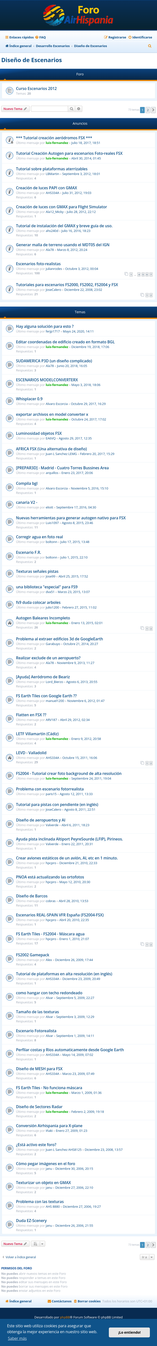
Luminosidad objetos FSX (39, 433)
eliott (49, 507)
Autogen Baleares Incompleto (43, 618)
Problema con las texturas (40, 1201)
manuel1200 (55, 701)
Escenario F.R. (28, 552)
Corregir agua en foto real (39, 537)
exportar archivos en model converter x (52, 414)
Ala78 (50, 249)
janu (49, 1168)
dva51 (50, 592)
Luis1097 (52, 523)
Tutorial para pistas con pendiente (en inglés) (57, 804)
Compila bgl (27, 483)
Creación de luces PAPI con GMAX (46, 188)
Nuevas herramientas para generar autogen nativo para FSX (71, 518)
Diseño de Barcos (31, 896)
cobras (51, 901)
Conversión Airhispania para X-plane (49, 1125)
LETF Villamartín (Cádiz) (37, 733)
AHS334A (52, 193)
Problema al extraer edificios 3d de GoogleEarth (59, 639)
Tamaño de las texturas (37, 1011)
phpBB (65, 1317)
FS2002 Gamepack (32, 955)
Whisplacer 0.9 (29, 399)
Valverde (52, 825)
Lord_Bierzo (54, 682)
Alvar (49, 998)
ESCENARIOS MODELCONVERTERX (47, 380)
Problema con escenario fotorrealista (50, 789)
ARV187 (51, 719)
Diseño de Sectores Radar (39, 1106)
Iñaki (49, 1130)
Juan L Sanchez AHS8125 (64, 1149)
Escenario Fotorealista (36, 1030)
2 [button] (148, 110)
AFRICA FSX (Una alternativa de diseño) (51, 449)
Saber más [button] (17, 1338)
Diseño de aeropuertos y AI (40, 820)
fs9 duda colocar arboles (38, 602)
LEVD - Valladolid (31, 752)
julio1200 (52, 607)
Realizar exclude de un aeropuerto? (48, 658)
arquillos (52, 473)
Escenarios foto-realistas (38, 263)
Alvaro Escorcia (57, 404)
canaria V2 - (26, 502)
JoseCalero (53, 289)
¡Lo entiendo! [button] (129, 1332)
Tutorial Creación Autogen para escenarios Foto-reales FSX (69, 153)
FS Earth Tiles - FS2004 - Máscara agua (50, 934)
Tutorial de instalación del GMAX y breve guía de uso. (64, 225)
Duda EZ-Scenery (31, 1220)
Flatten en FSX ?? (31, 714)
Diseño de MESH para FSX (39, 1068)
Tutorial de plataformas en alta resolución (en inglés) (64, 974)
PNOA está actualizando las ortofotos (50, 877)
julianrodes (54, 268)
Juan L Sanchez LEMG (61, 454)
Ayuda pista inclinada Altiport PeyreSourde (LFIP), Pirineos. (69, 839)
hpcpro (51, 863)
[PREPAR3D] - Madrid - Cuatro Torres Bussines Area (62, 468)
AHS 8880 (53, 1206)
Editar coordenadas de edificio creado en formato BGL (65, 342)
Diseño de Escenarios (31, 60)
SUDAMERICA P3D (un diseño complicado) (54, 361)
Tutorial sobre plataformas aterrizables (51, 169)
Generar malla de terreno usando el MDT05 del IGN (62, 244)
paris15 (51, 794)
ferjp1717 (53, 331)
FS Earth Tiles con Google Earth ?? (46, 696)
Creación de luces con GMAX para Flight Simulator (61, 207)
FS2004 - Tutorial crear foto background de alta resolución (69, 773)
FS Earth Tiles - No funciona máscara (49, 1087)
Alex (49, 960)
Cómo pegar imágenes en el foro (45, 1163)
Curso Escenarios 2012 (36, 88)
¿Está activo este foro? (36, 1144)
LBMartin (52, 174)
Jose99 (50, 576)
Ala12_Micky (55, 212)
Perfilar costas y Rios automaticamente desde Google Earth (70, 1049)
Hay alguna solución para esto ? (44, 326)
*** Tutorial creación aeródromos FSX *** (54, 137)
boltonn (51, 542)
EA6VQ (51, 438)
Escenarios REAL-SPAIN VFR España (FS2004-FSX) (60, 915)
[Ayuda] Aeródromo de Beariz (43, 677)
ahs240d (52, 230)
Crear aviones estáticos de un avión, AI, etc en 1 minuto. (67, 858)
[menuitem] (40, 37)
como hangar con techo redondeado (49, 993)
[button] (153, 110)
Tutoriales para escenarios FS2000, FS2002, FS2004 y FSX (67, 284)
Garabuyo (53, 644)
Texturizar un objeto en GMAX (43, 1182)
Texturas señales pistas (37, 571)
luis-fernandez (57, 142)
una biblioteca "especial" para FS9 (47, 587)
